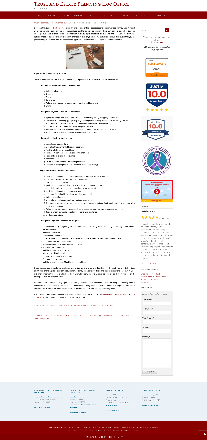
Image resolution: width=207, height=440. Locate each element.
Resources (109, 15)
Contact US (159, 15)
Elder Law (73, 305)
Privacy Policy (154, 427)
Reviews (124, 15)
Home (40, 15)
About (51, 15)
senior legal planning (106, 305)
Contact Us (150, 372)
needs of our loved (57, 28)
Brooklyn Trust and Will (150, 274)
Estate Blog (145, 282)
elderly (79, 305)
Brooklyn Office (112, 395)
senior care (94, 305)
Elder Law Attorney (77, 397)
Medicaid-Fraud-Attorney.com (153, 277)
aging (56, 305)
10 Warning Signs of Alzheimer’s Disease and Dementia (111, 315)
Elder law (44, 305)
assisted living (64, 305)
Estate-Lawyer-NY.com (150, 279)
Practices (92, 15)
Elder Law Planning (71, 15)
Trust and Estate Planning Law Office (82, 4)
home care (86, 305)
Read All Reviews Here (150, 264)
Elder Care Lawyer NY (150, 395)
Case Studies (141, 15)
